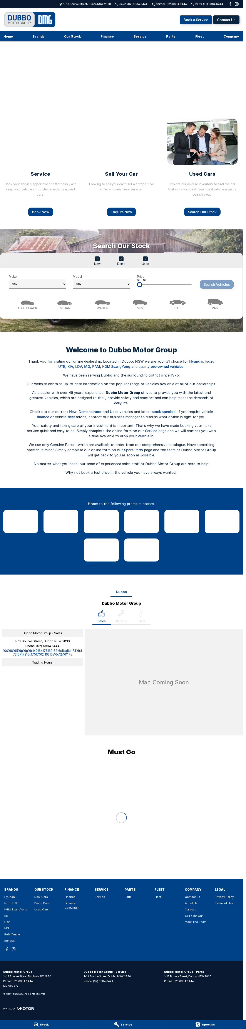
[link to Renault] (141, 550)
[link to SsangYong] (101, 521)
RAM (96, 366)
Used (114, 412)
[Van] (215, 303)
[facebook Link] (230, 4)
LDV (78, 366)
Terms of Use (224, 903)
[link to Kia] (141, 521)
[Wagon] (102, 303)
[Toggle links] (18, 1008)
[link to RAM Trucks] (101, 550)
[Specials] (205, 1024)
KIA (70, 366)
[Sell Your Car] (121, 167)
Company (231, 36)
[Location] (101, 617)
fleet (71, 417)
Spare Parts (133, 450)
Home (8, 36)
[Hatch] (27, 303)
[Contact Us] (85, 4)
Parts (171, 36)
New (73, 412)
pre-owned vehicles (167, 366)
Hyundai (196, 361)
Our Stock (72, 36)
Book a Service (196, 20)
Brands (38, 36)
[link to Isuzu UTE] (61, 521)
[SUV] (140, 303)
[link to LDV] (181, 521)
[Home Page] (30, 20)
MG (87, 366)
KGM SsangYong (116, 366)
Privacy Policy (224, 897)
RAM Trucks (12, 934)
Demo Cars (42, 903)
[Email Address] (42, 652)
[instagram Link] (236, 4)
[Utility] (177, 303)
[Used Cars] (202, 167)
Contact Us (226, 20)
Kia (6, 915)
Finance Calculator (72, 905)
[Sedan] (65, 303)
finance (43, 417)
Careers (190, 909)
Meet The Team (195, 921)
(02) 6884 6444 (48, 646)
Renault (9, 940)
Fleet (199, 36)
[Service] (123, 1024)
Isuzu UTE (11, 903)
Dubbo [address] (121, 592)
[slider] (139, 284)
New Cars (41, 897)
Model (101, 282)
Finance (107, 36)
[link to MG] (222, 521)
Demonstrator (90, 412)
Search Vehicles (217, 284)
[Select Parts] (141, 617)
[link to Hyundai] (20, 521)
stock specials (164, 412)
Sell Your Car (194, 915)
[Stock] (41, 1024)
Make (37, 282)
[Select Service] (121, 617)
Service (140, 36)
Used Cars (41, 909)
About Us (191, 903)
